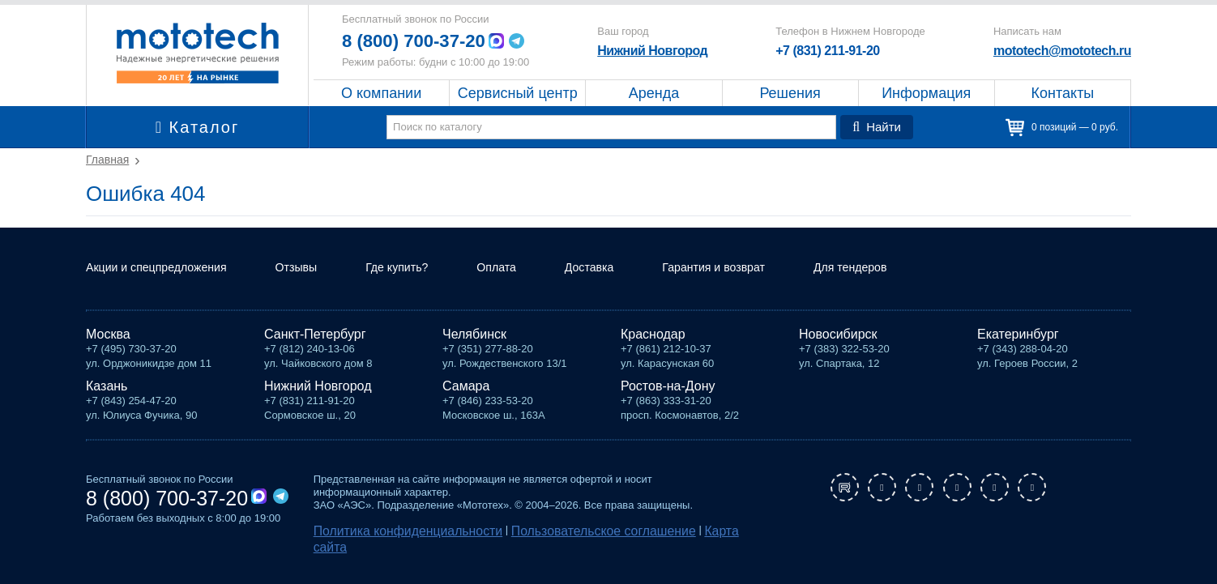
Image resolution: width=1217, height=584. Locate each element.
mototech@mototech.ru (1062, 51)
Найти (879, 127)
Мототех (197, 52)
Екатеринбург (1018, 353)
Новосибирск (838, 353)
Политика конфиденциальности (391, 549)
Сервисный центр (518, 93)
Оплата (532, 287)
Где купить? (426, 287)
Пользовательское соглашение (553, 549)
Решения (789, 93)
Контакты (1063, 93)
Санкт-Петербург (314, 353)
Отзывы (318, 287)
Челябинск (474, 353)
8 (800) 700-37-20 (419, 41)
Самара (465, 405)
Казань (106, 405)
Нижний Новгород (655, 51)
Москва (108, 353)
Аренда (654, 93)
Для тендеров (914, 287)
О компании (381, 93)
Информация (926, 93)
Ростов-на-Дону (668, 405)
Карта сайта (667, 549)
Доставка (631, 287)
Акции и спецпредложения (166, 287)
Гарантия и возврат (765, 287)
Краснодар (653, 353)
